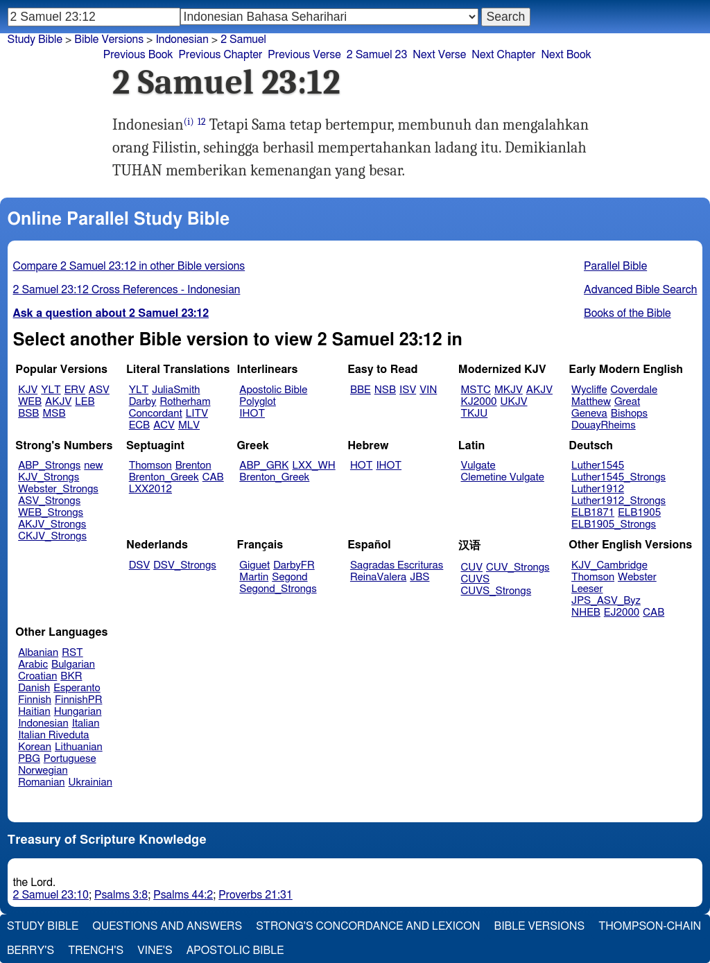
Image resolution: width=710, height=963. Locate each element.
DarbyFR (294, 565)
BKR (71, 676)
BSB (28, 413)
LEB (84, 402)
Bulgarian (73, 664)
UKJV (514, 402)
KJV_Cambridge (609, 565)
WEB (30, 402)
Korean (34, 747)
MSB (53, 413)
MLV (189, 425)
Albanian (38, 653)
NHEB (585, 612)
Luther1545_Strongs (618, 477)
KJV (27, 390)
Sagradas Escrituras (396, 565)
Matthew (591, 402)
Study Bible (35, 39)
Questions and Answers (167, 926)
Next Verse (439, 54)
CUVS (475, 579)
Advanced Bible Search (640, 289)
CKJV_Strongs (52, 536)
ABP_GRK (263, 465)
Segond (289, 577)
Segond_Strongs (277, 589)
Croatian (37, 676)
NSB (385, 390)
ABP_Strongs (49, 465)
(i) (189, 122)
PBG (29, 759)
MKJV (508, 390)
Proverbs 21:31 (255, 895)
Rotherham (184, 402)
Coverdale (634, 390)
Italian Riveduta (53, 735)
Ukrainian (90, 782)
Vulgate (478, 465)
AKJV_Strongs (52, 524)
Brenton (193, 465)
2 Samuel (243, 39)
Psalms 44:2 (183, 895)
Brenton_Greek (164, 477)
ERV (74, 390)
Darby (143, 402)
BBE (360, 390)
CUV (472, 567)
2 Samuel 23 (377, 54)
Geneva (589, 413)
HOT (361, 465)
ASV (99, 390)
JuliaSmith (176, 390)
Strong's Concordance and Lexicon (368, 926)
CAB (213, 477)
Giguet (254, 565)
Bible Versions (109, 39)
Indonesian (181, 39)
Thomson (150, 465)
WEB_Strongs (50, 512)
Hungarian (78, 711)
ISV (407, 390)
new (93, 465)
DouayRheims (603, 425)
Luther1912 (597, 489)
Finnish (34, 700)
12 (202, 122)
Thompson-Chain (649, 926)
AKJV (58, 402)
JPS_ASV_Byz (606, 601)
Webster (637, 577)
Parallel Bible (615, 266)
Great (627, 402)
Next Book (566, 54)
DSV (139, 565)
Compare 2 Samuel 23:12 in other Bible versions (129, 266)
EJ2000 (621, 612)
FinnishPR (79, 700)
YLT (50, 390)
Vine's (154, 950)
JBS (419, 577)
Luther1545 (597, 465)
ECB (139, 425)
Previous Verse (304, 54)
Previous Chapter (221, 54)
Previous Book (138, 54)
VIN (428, 390)
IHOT (252, 413)
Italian (86, 723)
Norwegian (42, 770)
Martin (253, 577)
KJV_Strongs (48, 477)
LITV (197, 413)
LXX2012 (150, 489)
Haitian (34, 711)
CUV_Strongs (517, 567)
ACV (164, 425)
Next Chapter (503, 54)
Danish (34, 688)
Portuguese (70, 759)
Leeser (587, 589)
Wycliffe (589, 390)
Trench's (95, 950)
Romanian (41, 782)
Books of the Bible (627, 313)
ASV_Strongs (49, 501)
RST (72, 653)
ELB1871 (592, 512)
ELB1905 (639, 512)
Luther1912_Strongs (618, 501)
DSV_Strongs (184, 565)
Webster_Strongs (58, 489)
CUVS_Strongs (496, 591)
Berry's (30, 950)
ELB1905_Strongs (613, 524)
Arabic (33, 664)
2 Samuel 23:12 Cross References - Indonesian (127, 289)
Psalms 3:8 (121, 895)
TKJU (474, 413)
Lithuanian (79, 747)
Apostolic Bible (235, 950)
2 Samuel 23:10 (51, 895)
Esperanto (77, 688)
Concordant (155, 413)
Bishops (629, 413)
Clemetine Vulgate (502, 477)
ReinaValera (378, 577)
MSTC (476, 390)
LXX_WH (314, 465)
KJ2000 (479, 402)
